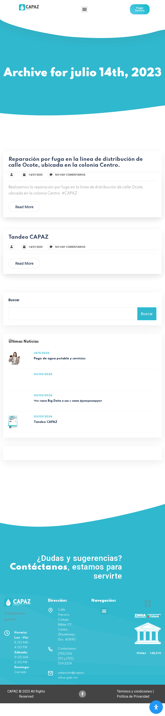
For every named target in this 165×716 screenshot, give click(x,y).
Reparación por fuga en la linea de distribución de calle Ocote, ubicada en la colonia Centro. (75, 177)
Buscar (13, 313)
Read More (24, 221)
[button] (84, 9)
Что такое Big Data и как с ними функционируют (68, 413)
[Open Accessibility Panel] (156, 707)
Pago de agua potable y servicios (60, 371)
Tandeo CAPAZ (28, 252)
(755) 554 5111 (140, 579)
